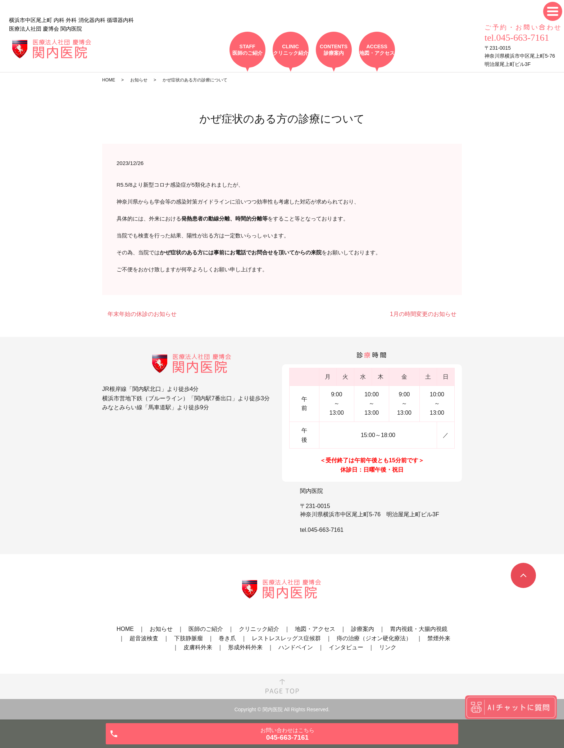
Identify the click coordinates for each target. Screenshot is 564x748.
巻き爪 (227, 638)
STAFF (247, 50)
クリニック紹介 (259, 629)
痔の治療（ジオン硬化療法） (374, 638)
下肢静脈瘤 (188, 638)
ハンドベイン (295, 647)
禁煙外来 (438, 638)
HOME (108, 80)
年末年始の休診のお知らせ (142, 314)
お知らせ (138, 80)
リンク (387, 647)
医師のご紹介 (205, 629)
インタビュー (346, 647)
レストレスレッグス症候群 (286, 638)
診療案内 (362, 629)
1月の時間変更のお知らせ (423, 314)
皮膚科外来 (197, 647)
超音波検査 (143, 638)
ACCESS (377, 50)
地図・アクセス (315, 629)
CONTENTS (334, 50)
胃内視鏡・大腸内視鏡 (418, 629)
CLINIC (291, 50)
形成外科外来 (245, 647)
